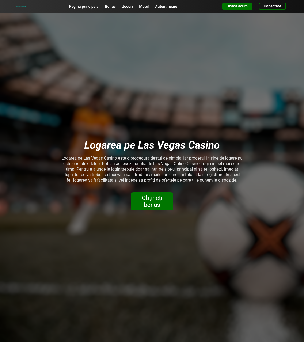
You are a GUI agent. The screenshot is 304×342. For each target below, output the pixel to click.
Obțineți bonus (152, 201)
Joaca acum (237, 6)
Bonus (110, 6)
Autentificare (166, 6)
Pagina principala (84, 6)
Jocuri (127, 6)
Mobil (144, 6)
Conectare (272, 6)
